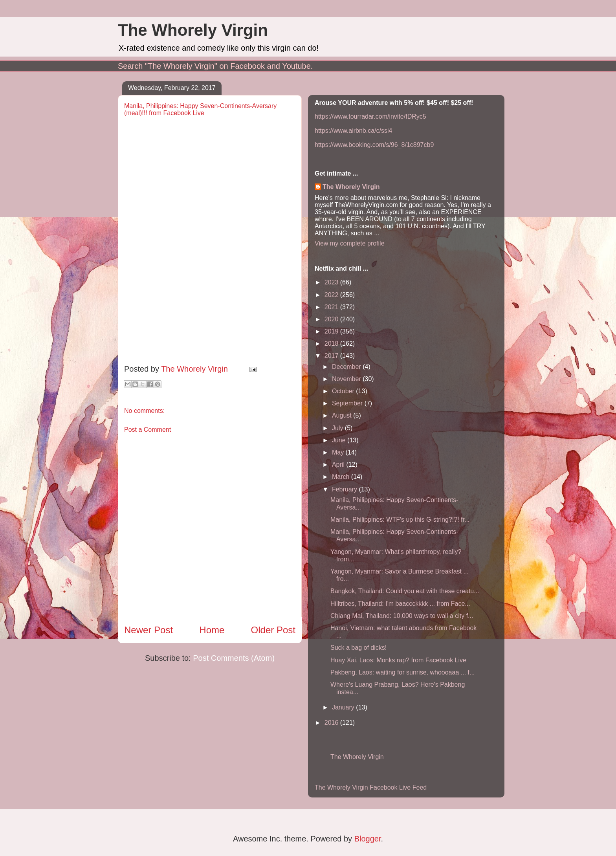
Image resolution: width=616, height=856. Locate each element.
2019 (332, 331)
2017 (332, 355)
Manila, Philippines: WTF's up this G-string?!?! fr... (399, 519)
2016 (332, 722)
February (345, 489)
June (339, 440)
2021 (332, 307)
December (347, 366)
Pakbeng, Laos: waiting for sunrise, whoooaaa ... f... (402, 672)
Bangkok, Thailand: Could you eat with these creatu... (404, 591)
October (344, 391)
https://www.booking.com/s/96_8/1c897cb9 (374, 144)
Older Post (273, 630)
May (339, 452)
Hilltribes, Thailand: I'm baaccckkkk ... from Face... (400, 603)
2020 (332, 319)
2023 (332, 282)
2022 (332, 294)
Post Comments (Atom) (234, 658)
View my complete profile (350, 243)
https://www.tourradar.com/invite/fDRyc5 (370, 116)
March (341, 476)
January (344, 707)
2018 (332, 343)
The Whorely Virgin (193, 30)
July (338, 428)
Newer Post (148, 630)
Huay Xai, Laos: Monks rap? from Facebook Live (398, 660)
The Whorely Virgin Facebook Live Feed (371, 787)
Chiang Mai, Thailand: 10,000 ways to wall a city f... (401, 615)
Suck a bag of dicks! (358, 647)
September (348, 403)
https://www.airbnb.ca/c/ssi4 (353, 130)
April (339, 464)
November (347, 379)
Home (211, 630)
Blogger (367, 838)
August (342, 415)
